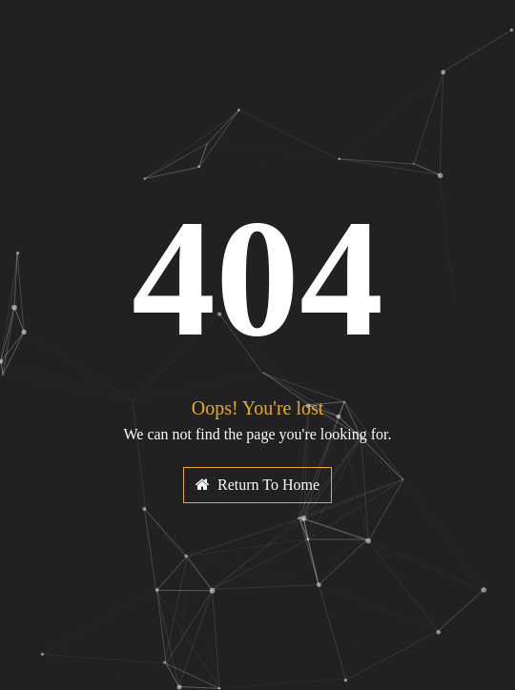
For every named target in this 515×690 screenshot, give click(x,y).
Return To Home (257, 485)
